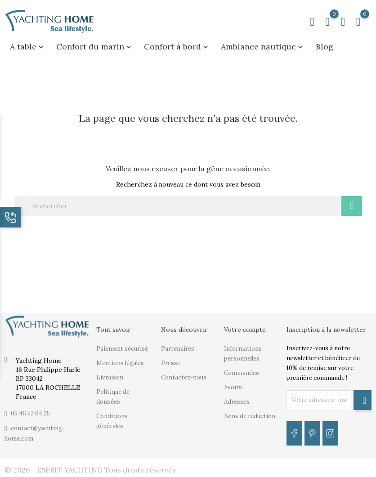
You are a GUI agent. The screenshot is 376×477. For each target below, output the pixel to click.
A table (27, 46)
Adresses (237, 402)
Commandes (241, 373)
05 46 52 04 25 (30, 413)
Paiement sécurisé (122, 348)
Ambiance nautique (263, 46)
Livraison (109, 377)
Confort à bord (177, 46)
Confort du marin (94, 46)
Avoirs (233, 387)
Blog (324, 46)
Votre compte (245, 329)
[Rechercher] (177, 206)
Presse (170, 363)
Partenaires (177, 348)
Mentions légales (120, 363)
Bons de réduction (249, 416)
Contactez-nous (183, 377)
